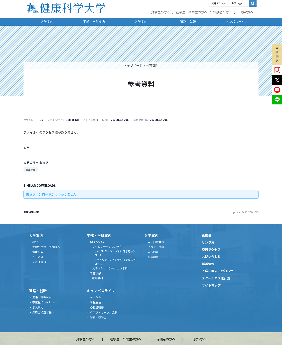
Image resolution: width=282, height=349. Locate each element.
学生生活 (95, 302)
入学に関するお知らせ (217, 270)
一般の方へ (245, 12)
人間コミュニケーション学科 (110, 268)
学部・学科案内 (94, 21)
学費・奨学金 (98, 317)
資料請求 (277, 54)
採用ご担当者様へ (43, 312)
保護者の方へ (222, 12)
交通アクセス (219, 3)
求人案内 (37, 307)
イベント (95, 297)
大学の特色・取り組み (46, 247)
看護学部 (30, 169)
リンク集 (208, 242)
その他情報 (39, 262)
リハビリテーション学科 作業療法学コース (115, 262)
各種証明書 (97, 307)
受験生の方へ (160, 12)
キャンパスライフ (235, 21)
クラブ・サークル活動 (104, 312)
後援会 (206, 235)
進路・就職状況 (42, 297)
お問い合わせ (239, 3)
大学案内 (47, 21)
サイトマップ (211, 285)
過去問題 (153, 252)
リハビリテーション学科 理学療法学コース (115, 253)
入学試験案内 (156, 242)
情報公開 (37, 252)
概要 (35, 242)
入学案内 (141, 21)
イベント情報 (156, 247)
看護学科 (97, 278)
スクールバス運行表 (216, 278)
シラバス (37, 257)
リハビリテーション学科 (107, 246)
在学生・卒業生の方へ (191, 12)
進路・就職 (188, 21)
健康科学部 (97, 242)
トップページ (133, 65)
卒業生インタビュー (44, 302)
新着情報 (208, 263)
